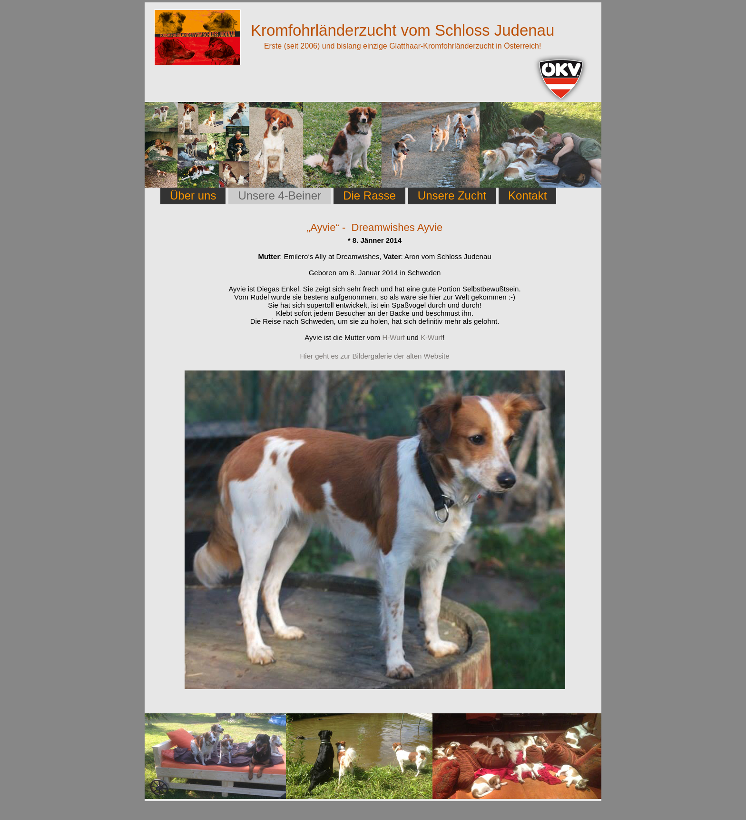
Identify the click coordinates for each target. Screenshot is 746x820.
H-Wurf (393, 337)
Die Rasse (369, 195)
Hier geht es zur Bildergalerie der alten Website (374, 356)
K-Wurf (431, 337)
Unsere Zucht (452, 195)
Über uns (193, 195)
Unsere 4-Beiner (279, 195)
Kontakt (527, 195)
